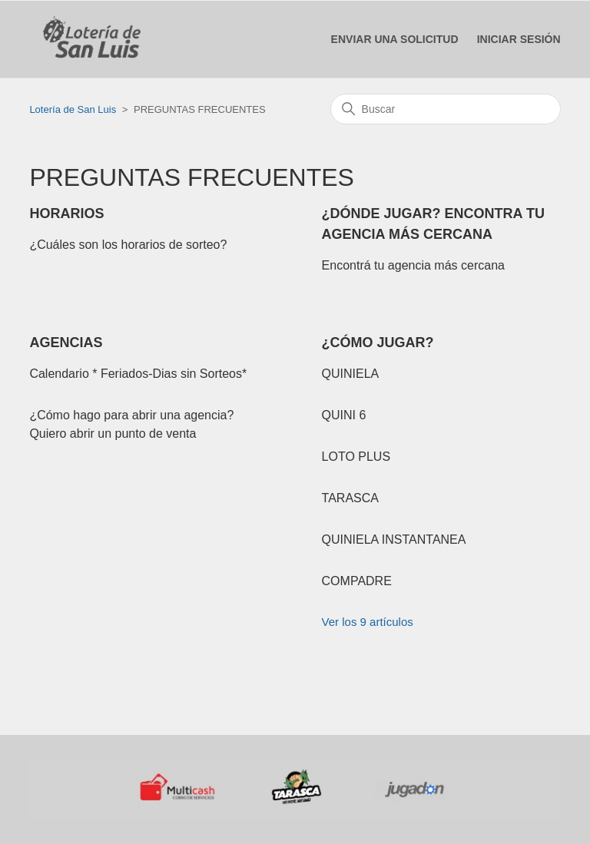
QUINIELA (351, 373)
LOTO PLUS (356, 456)
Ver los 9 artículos (367, 621)
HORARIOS (66, 213)
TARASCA (350, 498)
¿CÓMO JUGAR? (378, 342)
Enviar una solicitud (395, 39)
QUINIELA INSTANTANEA (394, 539)
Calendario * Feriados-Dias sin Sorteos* (138, 373)
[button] (519, 39)
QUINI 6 (344, 415)
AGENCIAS (65, 342)
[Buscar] (445, 109)
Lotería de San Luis (72, 109)
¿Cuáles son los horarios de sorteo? (128, 244)
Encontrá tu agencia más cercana (413, 265)
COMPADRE (357, 580)
